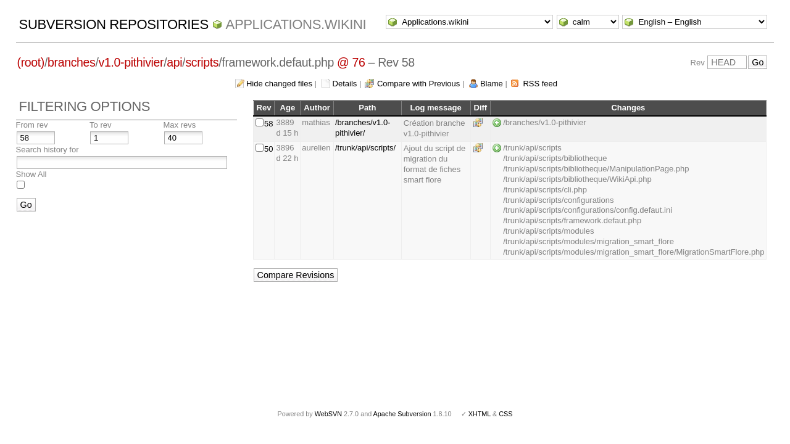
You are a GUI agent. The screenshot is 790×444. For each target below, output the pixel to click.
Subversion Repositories (114, 24)
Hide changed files (279, 83)
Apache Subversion (402, 413)
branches (71, 62)
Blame (491, 83)
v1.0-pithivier (131, 62)
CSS (505, 413)
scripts (201, 62)
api (174, 62)
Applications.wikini (296, 24)
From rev (32, 125)
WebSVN (328, 413)
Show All (31, 174)
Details (345, 83)
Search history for (47, 149)
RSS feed (540, 83)
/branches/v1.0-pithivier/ (363, 128)
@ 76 (351, 62)
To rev (100, 125)
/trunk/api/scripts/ (365, 147)
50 (268, 149)
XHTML (479, 413)
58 (268, 123)
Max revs (180, 125)
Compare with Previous (418, 83)
